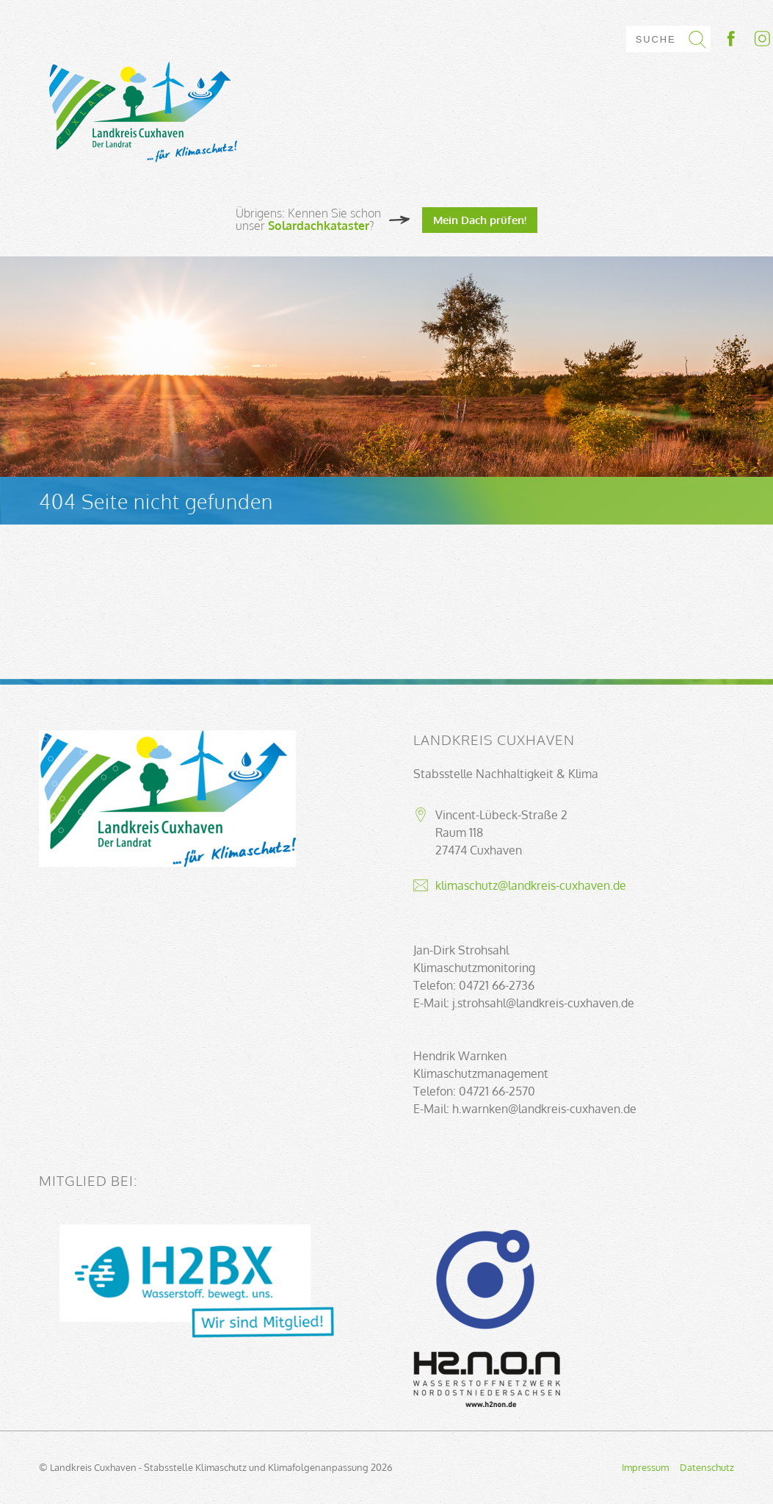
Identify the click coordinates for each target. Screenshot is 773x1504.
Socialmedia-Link (747, 38)
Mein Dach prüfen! (479, 219)
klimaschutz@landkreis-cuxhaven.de (530, 885)
